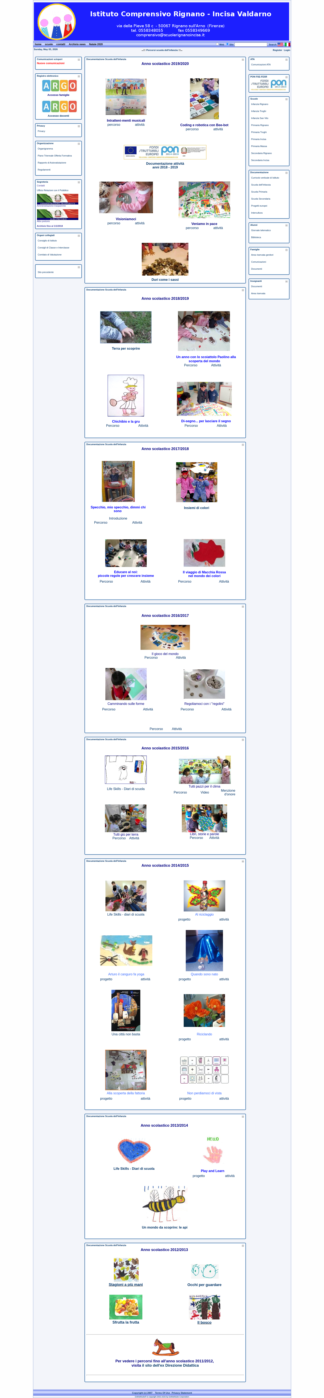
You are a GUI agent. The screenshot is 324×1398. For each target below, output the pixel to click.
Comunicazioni (258, 262)
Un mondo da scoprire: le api (164, 1227)
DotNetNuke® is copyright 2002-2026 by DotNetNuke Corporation (162, 1397)
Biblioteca (256, 237)
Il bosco (205, 1322)
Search (273, 44)
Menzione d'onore (228, 792)
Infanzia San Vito (259, 118)
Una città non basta (126, 1034)
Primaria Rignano (260, 125)
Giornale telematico (261, 230)
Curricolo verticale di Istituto (265, 177)
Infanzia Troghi (258, 111)
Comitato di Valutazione (50, 254)
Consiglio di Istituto (47, 240)
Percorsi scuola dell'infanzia (162, 50)
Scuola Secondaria (260, 199)
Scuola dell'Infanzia (261, 184)
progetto (184, 919)
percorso (113, 124)
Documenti (256, 269)
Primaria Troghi (259, 132)
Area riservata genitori (262, 255)
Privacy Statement (182, 1393)
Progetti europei (259, 206)
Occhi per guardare (204, 1285)
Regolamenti (44, 169)
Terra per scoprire (126, 348)
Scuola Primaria (259, 191)
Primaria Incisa (258, 139)
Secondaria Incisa (260, 160)
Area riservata (258, 293)
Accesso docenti (58, 115)
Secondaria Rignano (261, 153)
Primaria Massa (259, 146)
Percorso (190, 365)
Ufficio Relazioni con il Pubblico (53, 190)
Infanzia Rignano (259, 104)
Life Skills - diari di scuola (125, 914)
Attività (216, 365)
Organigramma (45, 148)
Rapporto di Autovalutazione (52, 162)
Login (287, 50)
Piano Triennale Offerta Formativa (55, 155)
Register (277, 50)
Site (231, 44)
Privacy (41, 131)
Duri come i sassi (165, 279)
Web (221, 44)
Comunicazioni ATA (261, 64)
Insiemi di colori (196, 508)
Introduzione (118, 518)
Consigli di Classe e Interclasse (53, 247)
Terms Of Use (162, 1393)
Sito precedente (46, 272)
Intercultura (257, 213)
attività (139, 124)
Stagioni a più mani (126, 1285)
